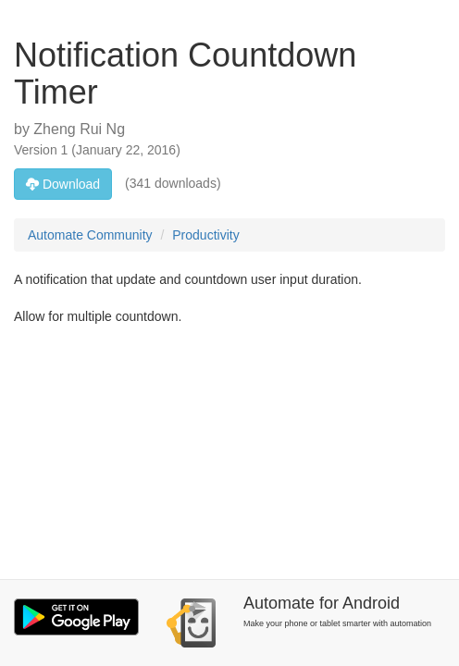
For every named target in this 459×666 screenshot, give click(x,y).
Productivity (205, 235)
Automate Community (90, 235)
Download (63, 184)
